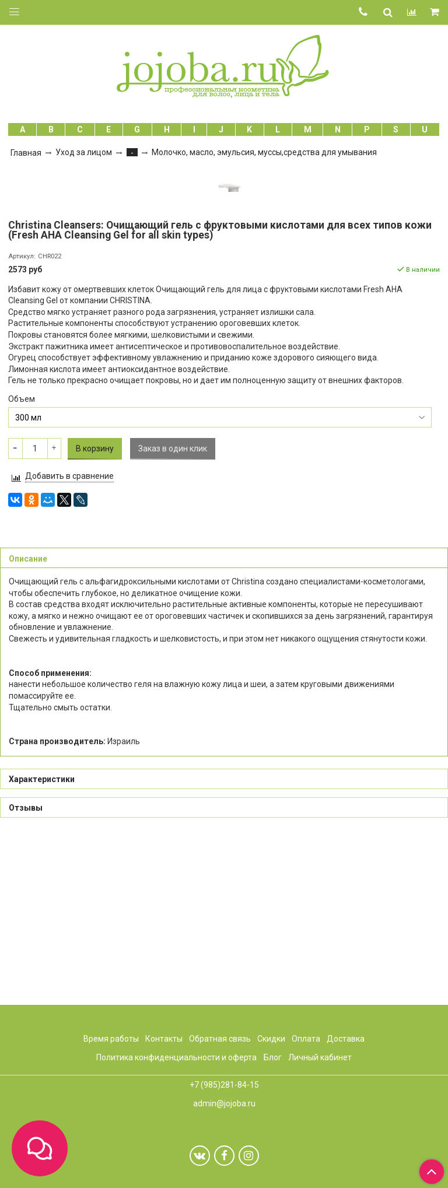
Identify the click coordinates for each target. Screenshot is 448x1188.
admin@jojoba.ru (224, 1103)
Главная (25, 152)
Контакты (164, 1038)
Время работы (111, 1038)
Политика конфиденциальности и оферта (176, 1057)
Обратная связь (220, 1038)
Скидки (271, 1038)
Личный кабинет (320, 1057)
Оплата (306, 1038)
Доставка (346, 1038)
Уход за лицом (83, 152)
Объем (21, 566)
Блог (273, 1057)
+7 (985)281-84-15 (224, 1084)
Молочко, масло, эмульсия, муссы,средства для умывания (264, 152)
